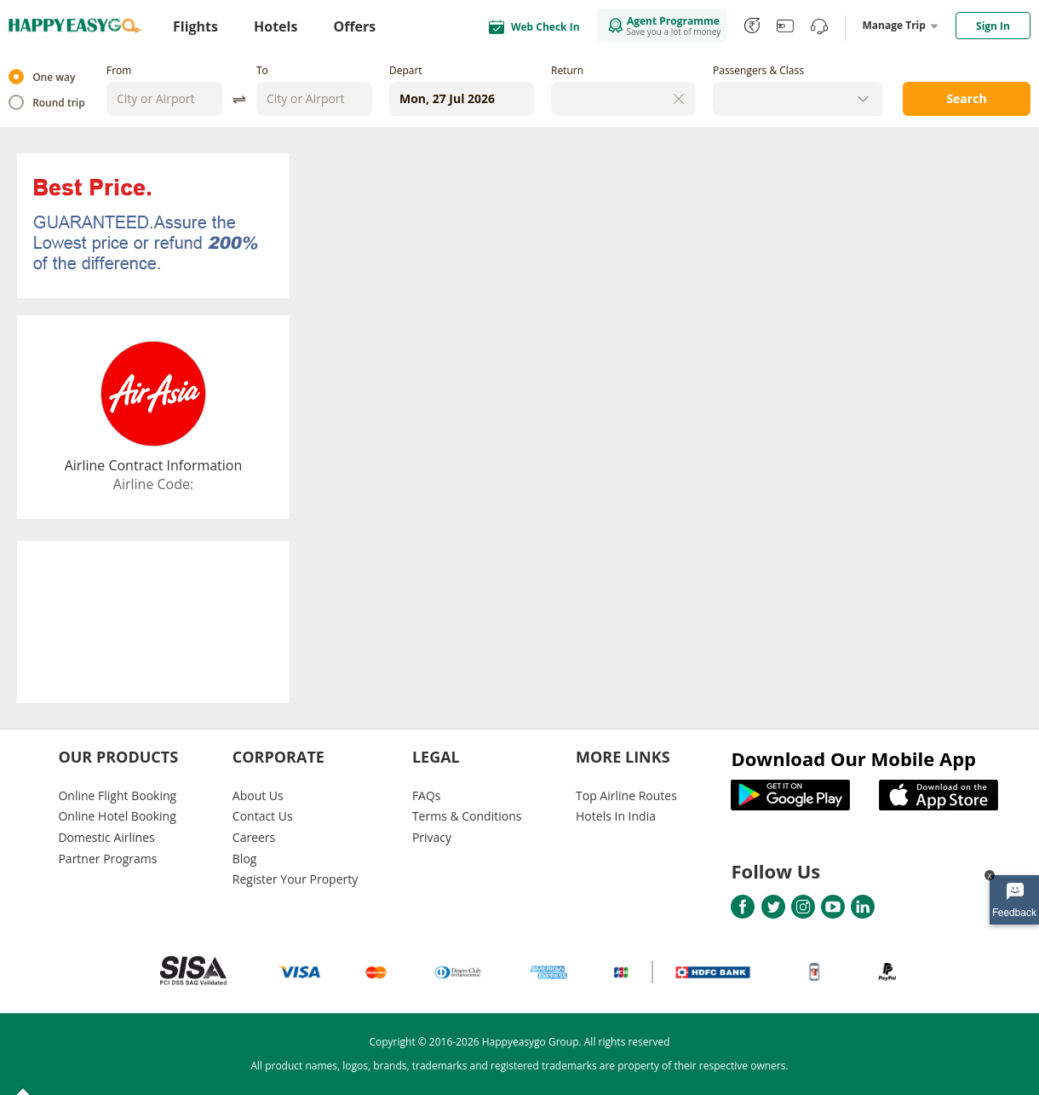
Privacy (431, 837)
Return (567, 70)
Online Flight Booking (117, 795)
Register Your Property (295, 879)
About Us (258, 795)
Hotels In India (616, 816)
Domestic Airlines (106, 837)
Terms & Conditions (467, 816)
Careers (253, 837)
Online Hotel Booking (116, 816)
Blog (244, 858)
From (118, 70)
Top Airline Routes (626, 795)
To (262, 70)
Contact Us (262, 816)
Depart (405, 70)
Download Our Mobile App (853, 758)
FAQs (426, 795)
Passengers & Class (758, 70)
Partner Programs (107, 858)
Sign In (993, 26)
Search (966, 98)
